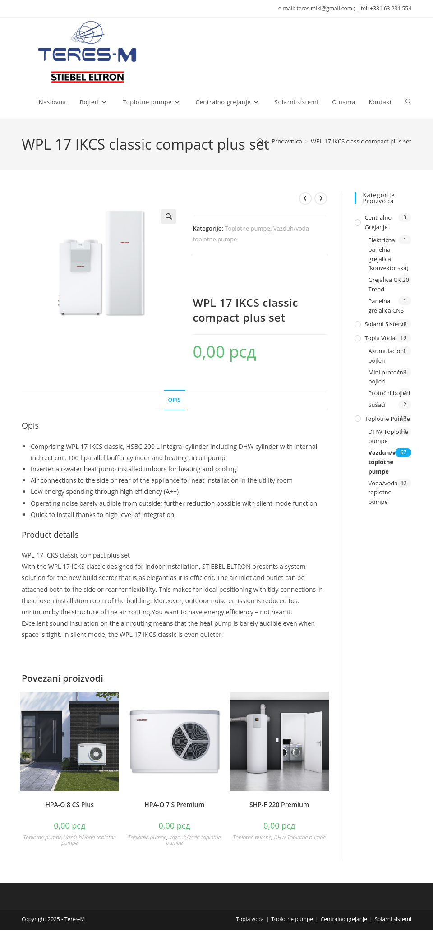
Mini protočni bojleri (386, 377)
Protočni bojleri (389, 393)
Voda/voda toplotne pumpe (382, 492)
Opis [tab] (174, 400)
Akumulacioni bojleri (386, 355)
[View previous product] (305, 198)
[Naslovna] (260, 141)
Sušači (376, 405)
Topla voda (379, 338)
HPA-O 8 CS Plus (69, 804)
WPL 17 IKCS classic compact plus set (361, 141)
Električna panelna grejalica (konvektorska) (388, 254)
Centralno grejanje (378, 222)
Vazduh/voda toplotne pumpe (88, 840)
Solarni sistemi (384, 324)
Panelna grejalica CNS (386, 305)
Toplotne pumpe (247, 228)
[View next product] (320, 198)
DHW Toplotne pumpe (300, 837)
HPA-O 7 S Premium (174, 804)
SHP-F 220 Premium (279, 804)
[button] (168, 216)
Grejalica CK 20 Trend (388, 284)
